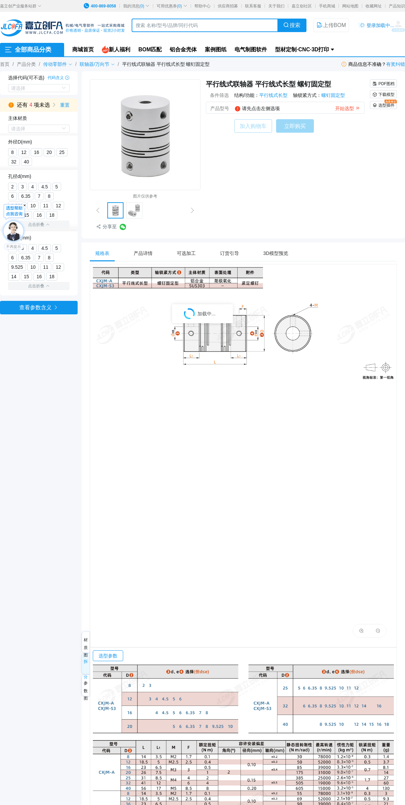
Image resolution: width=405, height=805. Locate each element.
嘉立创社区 (302, 6)
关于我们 (276, 6)
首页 (4, 64)
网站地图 (350, 6)
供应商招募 (228, 6)
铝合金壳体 (183, 49)
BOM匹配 (150, 49)
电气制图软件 (251, 49)
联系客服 (253, 6)
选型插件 (384, 104)
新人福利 (116, 49)
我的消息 (136, 6)
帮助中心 (202, 6)
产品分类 (26, 64)
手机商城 (327, 6)
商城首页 (83, 49)
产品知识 (397, 6)
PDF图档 (383, 83)
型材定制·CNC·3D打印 (302, 49)
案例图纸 (215, 49)
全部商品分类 (27, 50)
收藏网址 (374, 6)
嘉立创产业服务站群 (21, 6)
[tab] (106, 253)
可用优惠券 (172, 6)
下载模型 (383, 94)
